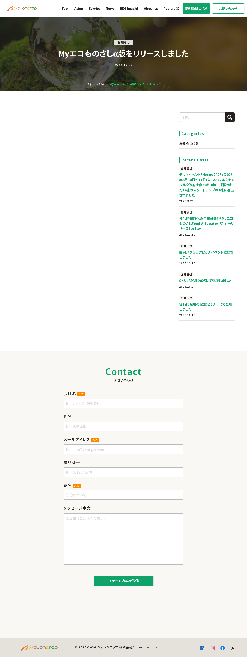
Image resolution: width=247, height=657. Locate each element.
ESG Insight (129, 8)
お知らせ (189, 143)
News (110, 8)
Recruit (169, 8)
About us (151, 8)
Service (94, 8)
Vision (78, 8)
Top (65, 8)
